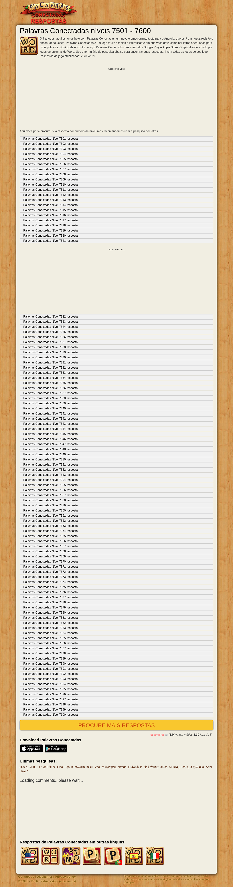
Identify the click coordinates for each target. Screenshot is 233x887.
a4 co (163, 767)
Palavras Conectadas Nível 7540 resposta (50, 408)
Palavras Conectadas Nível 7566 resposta (50, 541)
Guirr (32, 767)
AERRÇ (174, 767)
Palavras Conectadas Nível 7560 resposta (50, 510)
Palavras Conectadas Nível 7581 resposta (50, 617)
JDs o (23, 767)
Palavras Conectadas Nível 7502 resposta (50, 143)
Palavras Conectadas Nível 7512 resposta (50, 194)
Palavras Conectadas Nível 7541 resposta (50, 413)
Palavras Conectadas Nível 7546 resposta (50, 439)
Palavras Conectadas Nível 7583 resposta (50, 627)
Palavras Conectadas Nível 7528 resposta (50, 347)
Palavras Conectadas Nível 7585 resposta (50, 638)
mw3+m (79, 767)
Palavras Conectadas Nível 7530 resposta (50, 357)
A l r (38, 767)
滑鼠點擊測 (109, 767)
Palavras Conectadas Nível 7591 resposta (50, 668)
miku (89, 767)
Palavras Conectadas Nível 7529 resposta (50, 352)
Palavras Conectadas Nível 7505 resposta (50, 159)
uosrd (184, 767)
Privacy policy (65, 876)
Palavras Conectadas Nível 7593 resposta (50, 678)
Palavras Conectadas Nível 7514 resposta (50, 205)
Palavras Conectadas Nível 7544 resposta (50, 428)
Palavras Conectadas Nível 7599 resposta (50, 709)
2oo (97, 767)
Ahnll (209, 767)
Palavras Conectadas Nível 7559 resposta (50, 505)
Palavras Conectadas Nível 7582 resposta (50, 622)
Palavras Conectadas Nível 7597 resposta (50, 699)
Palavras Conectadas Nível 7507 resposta (50, 169)
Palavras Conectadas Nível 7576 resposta (50, 592)
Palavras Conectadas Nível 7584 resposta (50, 633)
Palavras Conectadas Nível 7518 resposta (50, 225)
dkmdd (122, 767)
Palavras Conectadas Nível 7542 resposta (50, 418)
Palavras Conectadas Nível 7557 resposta (50, 495)
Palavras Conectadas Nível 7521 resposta (50, 240)
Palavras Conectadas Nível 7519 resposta (50, 230)
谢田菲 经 (49, 767)
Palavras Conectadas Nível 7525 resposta (50, 331)
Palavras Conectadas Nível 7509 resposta (50, 179)
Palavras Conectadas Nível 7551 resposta (50, 464)
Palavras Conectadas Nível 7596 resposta (50, 694)
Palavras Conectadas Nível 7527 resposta (50, 342)
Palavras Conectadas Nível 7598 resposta (50, 704)
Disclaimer (44, 876)
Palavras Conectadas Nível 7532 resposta (50, 367)
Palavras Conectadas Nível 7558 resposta (50, 500)
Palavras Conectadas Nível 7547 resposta (50, 444)
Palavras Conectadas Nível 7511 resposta (50, 189)
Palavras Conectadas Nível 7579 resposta (50, 607)
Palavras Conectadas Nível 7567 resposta (50, 546)
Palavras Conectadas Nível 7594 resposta (50, 684)
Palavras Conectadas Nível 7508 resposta (50, 174)
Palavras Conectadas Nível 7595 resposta (50, 689)
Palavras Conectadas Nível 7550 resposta (50, 459)
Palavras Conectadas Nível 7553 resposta (50, 474)
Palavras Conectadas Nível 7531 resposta (50, 362)
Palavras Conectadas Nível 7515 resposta (50, 210)
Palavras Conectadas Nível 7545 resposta (50, 433)
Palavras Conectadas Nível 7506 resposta (50, 164)
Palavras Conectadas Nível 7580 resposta (50, 612)
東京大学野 (151, 767)
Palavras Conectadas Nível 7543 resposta (50, 423)
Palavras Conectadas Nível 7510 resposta (50, 184)
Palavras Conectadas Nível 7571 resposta (50, 566)
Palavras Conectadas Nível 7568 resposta (50, 551)
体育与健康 (197, 767)
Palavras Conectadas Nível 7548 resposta (50, 449)
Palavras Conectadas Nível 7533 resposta (50, 372)
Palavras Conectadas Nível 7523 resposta (50, 321)
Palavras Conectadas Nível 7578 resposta (50, 602)
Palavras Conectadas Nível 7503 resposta (50, 148)
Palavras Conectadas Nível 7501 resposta (50, 138)
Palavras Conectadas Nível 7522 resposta (50, 316)
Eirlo (60, 767)
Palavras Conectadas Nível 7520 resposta (50, 235)
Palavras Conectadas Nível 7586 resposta (50, 643)
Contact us (26, 876)
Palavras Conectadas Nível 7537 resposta (50, 393)
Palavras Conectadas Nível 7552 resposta (50, 469)
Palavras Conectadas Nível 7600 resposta (50, 714)
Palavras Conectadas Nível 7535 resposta (50, 382)
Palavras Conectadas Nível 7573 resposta (50, 576)
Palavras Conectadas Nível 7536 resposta (50, 388)
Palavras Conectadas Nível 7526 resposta (50, 337)
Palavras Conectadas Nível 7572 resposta (50, 571)
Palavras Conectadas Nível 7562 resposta (50, 520)
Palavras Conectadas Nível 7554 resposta (50, 479)
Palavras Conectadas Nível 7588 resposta (50, 653)
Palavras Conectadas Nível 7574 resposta (50, 581)
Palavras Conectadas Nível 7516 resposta (50, 215)
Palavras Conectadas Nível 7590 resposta (50, 663)
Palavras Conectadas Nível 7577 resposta (50, 597)
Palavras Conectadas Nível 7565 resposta (50, 536)
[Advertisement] (116, 97)
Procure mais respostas (116, 725)
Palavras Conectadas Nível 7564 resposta (50, 530)
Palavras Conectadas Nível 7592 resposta (50, 673)
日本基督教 (135, 767)
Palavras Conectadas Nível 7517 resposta (50, 220)
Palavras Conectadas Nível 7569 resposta (50, 556)
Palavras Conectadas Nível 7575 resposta (50, 587)
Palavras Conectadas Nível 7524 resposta (50, 326)
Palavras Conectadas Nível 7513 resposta (50, 199)
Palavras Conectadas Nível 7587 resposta (50, 648)
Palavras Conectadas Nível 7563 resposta (50, 525)
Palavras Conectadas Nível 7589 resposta (50, 658)
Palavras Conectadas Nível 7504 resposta (50, 153)
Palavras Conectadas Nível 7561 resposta (50, 515)
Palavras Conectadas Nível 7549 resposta (50, 454)
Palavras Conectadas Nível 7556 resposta (50, 490)
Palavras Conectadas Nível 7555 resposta (50, 485)
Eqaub (68, 767)
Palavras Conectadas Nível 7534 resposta (50, 377)
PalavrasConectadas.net (58, 881)
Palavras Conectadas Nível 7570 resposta (50, 561)
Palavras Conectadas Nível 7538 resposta (50, 398)
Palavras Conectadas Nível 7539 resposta (50, 403)
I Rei (23, 771)
